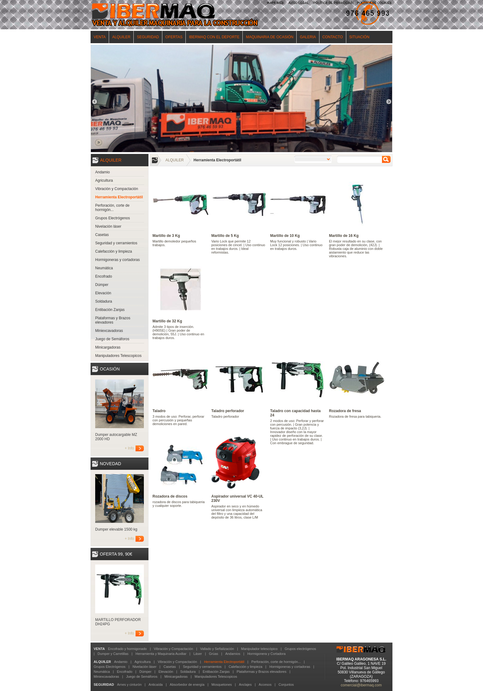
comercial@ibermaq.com (361, 685)
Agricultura (104, 180)
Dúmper (101, 285)
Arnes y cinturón (129, 684)
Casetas (102, 235)
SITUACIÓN (359, 37)
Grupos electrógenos (300, 649)
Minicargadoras (107, 347)
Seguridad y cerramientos (116, 243)
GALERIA (308, 37)
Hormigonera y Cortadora (266, 654)
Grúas (213, 654)
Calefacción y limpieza (113, 251)
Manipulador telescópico (259, 649)
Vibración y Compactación (116, 189)
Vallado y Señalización (217, 649)
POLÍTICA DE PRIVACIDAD (332, 3)
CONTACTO (333, 37)
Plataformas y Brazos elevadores (112, 320)
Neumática (104, 268)
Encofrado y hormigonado (127, 649)
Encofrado (103, 276)
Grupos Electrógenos (112, 218)
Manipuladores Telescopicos (118, 356)
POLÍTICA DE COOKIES (374, 3)
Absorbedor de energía (187, 684)
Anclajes (245, 684)
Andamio (102, 172)
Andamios (232, 654)
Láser (197, 654)
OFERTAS (174, 37)
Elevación (103, 293)
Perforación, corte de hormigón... (112, 207)
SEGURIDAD (148, 37)
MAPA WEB (275, 3)
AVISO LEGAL (298, 3)
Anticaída (155, 684)
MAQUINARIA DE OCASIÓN (269, 37)
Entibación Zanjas (109, 310)
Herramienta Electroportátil (119, 197)
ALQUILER (121, 37)
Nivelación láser (108, 226)
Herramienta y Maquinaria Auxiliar (161, 654)
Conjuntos (286, 684)
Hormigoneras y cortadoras (117, 260)
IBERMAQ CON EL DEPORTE (214, 37)
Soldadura (103, 301)
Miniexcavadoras (109, 331)
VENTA (100, 37)
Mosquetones (221, 684)
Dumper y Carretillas (113, 654)
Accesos (265, 684)
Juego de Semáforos (112, 339)
